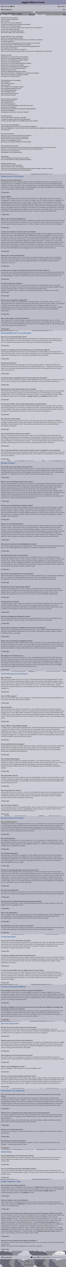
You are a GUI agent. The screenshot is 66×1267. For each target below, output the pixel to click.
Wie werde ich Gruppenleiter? (8, 107)
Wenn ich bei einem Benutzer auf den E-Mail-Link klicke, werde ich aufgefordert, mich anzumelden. (26, 51)
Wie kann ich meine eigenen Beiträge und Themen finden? (16, 141)
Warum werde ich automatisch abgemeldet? (12, 31)
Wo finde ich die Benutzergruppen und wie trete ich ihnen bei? (17, 105)
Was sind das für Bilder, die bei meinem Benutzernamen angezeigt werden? (20, 46)
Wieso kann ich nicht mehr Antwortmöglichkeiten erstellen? (16, 63)
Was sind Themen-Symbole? (8, 95)
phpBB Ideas (21, 1204)
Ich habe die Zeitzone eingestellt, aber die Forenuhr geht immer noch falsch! (20, 43)
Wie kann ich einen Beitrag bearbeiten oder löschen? (14, 58)
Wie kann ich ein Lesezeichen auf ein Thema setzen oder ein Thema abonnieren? (22, 149)
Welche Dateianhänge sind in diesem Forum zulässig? (15, 158)
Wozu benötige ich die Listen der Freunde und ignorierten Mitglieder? (19, 126)
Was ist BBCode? (5, 82)
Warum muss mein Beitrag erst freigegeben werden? (14, 74)
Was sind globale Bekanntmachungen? (11, 88)
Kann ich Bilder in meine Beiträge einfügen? (12, 86)
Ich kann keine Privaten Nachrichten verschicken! (13, 117)
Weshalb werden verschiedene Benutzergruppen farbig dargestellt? (18, 108)
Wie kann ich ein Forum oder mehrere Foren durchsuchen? (16, 135)
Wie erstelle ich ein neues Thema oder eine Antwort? (14, 56)
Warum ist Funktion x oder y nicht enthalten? (12, 166)
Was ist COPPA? (5, 21)
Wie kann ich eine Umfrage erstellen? (10, 61)
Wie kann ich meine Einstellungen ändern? (12, 38)
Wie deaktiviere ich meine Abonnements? (11, 152)
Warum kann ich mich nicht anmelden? (11, 26)
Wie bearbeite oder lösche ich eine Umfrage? (12, 65)
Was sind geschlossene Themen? (9, 93)
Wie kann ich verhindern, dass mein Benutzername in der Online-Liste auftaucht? (22, 39)
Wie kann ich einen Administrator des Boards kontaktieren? (16, 170)
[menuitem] (12, 6)
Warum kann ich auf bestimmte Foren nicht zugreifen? (15, 66)
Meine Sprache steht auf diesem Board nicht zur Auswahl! (16, 44)
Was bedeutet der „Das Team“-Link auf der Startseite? (15, 112)
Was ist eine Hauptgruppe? (8, 110)
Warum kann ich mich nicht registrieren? (11, 22)
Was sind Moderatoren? (7, 102)
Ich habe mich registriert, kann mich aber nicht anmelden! (16, 24)
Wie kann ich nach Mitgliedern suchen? (11, 140)
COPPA (31, 235)
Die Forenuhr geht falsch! (7, 41)
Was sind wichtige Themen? (8, 91)
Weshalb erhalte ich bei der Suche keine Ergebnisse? (15, 137)
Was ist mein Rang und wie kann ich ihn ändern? (13, 49)
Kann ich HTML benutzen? (8, 83)
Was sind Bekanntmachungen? (9, 90)
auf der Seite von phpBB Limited (43, 1191)
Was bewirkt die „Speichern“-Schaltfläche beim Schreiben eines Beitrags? (20, 73)
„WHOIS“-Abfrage (6, 1218)
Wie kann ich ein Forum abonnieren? (10, 150)
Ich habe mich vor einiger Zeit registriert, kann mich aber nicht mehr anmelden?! (21, 27)
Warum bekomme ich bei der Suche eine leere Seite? (15, 138)
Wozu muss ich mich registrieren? (9, 19)
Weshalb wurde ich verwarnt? (8, 69)
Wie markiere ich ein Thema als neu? (10, 76)
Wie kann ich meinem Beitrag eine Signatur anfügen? (15, 60)
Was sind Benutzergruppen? (8, 104)
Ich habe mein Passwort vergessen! (10, 29)
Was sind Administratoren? (8, 100)
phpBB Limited (32, 396)
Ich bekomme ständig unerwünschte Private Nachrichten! (15, 119)
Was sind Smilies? (5, 85)
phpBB (27, 1261)
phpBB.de (45, 396)
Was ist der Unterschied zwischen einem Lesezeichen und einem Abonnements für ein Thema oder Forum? (28, 147)
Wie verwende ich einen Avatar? (9, 48)
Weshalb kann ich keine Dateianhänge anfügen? (13, 68)
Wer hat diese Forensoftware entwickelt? (11, 165)
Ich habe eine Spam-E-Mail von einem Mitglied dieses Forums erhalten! (19, 120)
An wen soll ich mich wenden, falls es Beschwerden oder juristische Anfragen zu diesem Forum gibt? (27, 168)
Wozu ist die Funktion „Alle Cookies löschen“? (13, 32)
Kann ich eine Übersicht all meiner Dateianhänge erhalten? (16, 159)
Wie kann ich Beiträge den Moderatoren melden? (13, 71)
